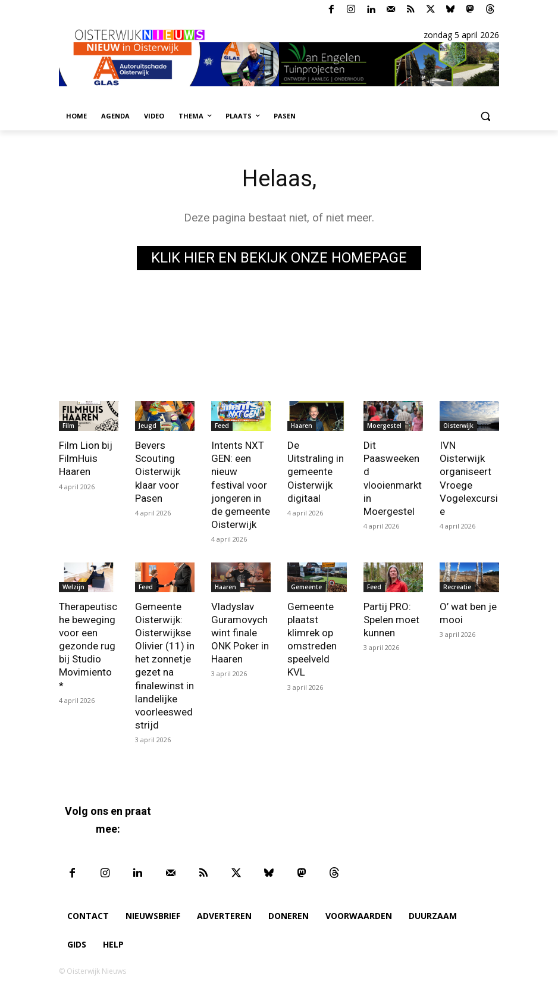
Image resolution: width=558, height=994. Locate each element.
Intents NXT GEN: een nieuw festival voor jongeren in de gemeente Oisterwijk (240, 484)
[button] (485, 116)
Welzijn (73, 587)
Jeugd (147, 425)
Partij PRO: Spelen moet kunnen (391, 620)
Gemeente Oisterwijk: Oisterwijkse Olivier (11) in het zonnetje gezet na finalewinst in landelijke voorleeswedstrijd (165, 666)
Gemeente (306, 587)
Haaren (301, 425)
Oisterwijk (458, 425)
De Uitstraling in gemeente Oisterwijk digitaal (315, 471)
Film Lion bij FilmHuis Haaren (85, 458)
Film (68, 425)
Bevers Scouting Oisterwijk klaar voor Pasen (157, 471)
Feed (222, 425)
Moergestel (384, 425)
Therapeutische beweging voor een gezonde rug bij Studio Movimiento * (88, 646)
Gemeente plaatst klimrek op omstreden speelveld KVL (312, 639)
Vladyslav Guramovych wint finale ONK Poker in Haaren (240, 633)
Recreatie (457, 587)
